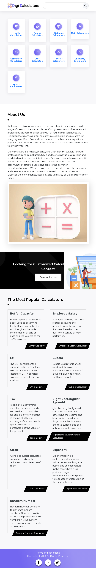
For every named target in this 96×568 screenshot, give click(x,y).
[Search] (66, 6)
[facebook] (39, 562)
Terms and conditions (48, 552)
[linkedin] (48, 562)
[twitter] (57, 562)
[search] (85, 5)
